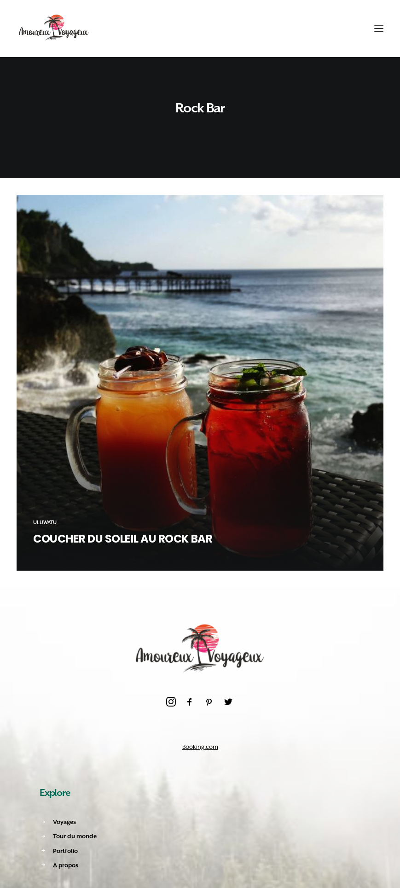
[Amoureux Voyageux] (54, 28)
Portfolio (65, 850)
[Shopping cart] (350, 28)
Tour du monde (75, 836)
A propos (65, 865)
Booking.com (200, 746)
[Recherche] (334, 28)
